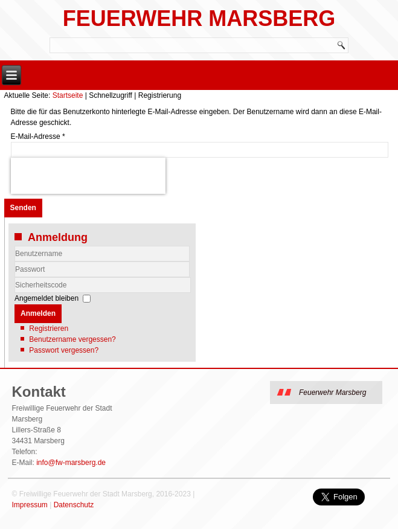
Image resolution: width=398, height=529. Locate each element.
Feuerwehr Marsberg (199, 18)
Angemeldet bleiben (46, 298)
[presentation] (88, 176)
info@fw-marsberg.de (71, 462)
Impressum (29, 505)
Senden (23, 208)
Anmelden (38, 313)
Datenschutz (74, 505)
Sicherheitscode (14, 277)
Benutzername (14, 261)
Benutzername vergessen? (72, 339)
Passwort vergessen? (63, 350)
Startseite (68, 95)
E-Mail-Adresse (38, 136)
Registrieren (48, 328)
